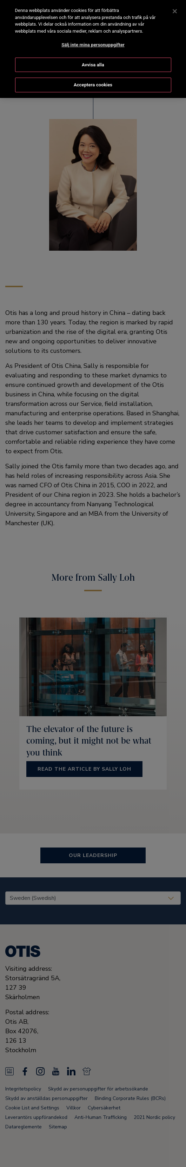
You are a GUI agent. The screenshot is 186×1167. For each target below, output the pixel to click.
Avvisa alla (93, 63)
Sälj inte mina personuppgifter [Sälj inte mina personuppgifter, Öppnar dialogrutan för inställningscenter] (93, 43)
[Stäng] (174, 10)
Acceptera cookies (93, 83)
